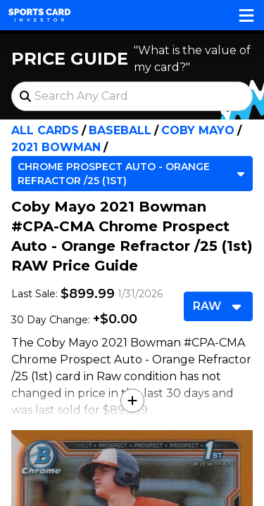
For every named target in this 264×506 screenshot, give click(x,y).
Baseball (120, 130)
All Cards (45, 130)
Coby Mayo (197, 130)
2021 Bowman (56, 147)
